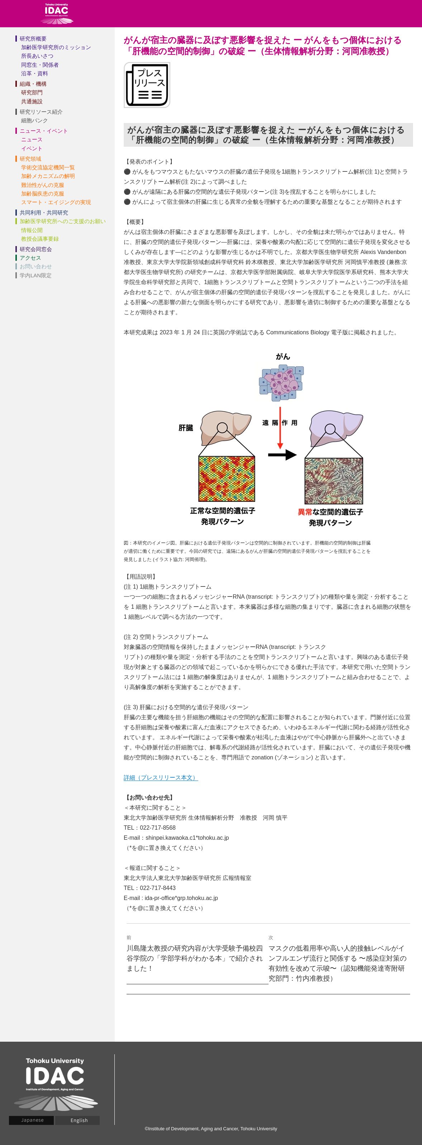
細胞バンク (34, 120)
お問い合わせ (36, 266)
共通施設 (32, 101)
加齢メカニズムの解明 (48, 176)
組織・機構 (33, 84)
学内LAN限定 (36, 275)
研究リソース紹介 (41, 112)
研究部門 (32, 92)
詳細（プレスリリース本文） (161, 777)
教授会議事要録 (40, 239)
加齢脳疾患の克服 (42, 193)
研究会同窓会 (36, 249)
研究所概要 (33, 39)
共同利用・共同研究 (44, 212)
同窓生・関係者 (40, 65)
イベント (32, 148)
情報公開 (32, 230)
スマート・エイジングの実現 (56, 202)
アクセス (30, 258)
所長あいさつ (37, 56)
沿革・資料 (34, 73)
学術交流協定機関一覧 (48, 167)
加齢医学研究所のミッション (56, 47)
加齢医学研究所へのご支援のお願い (63, 221)
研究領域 (30, 159)
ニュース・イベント (44, 131)
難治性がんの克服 (42, 185)
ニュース (32, 139)
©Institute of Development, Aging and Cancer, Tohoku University (211, 1128)
